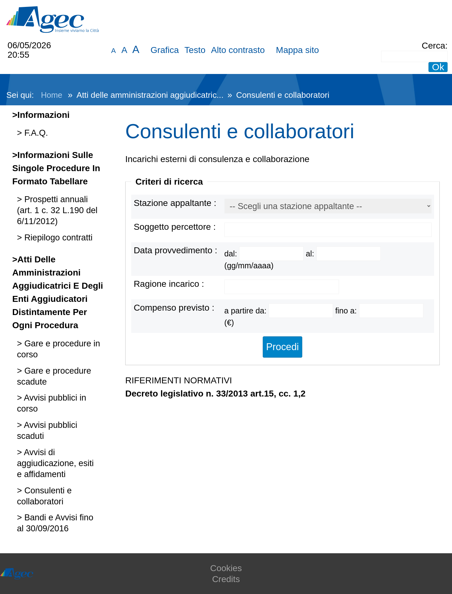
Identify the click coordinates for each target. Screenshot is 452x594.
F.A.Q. (35, 133)
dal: (231, 253)
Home (51, 95)
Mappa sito (297, 50)
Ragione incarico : (169, 284)
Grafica (165, 50)
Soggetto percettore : (175, 227)
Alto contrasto (238, 50)
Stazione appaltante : (175, 203)
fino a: (347, 310)
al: (311, 253)
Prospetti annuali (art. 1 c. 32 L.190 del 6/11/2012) (57, 210)
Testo (195, 50)
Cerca (433, 45)
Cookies (226, 568)
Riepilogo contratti (57, 237)
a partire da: (246, 310)
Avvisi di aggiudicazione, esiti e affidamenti (55, 463)
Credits (226, 579)
